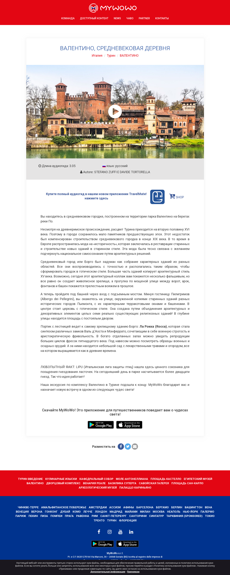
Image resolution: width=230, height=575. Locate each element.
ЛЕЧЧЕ (87, 511)
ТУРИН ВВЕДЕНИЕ (29, 478)
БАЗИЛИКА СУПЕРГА (122, 483)
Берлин (177, 507)
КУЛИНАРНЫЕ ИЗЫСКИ (60, 478)
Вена (209, 507)
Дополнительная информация (108, 571)
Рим (94, 516)
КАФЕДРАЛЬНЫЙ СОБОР (96, 478)
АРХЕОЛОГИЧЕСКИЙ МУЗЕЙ (98, 487)
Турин (110, 55)
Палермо (208, 511)
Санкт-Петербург (113, 516)
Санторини (138, 516)
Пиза (43, 516)
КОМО (76, 511)
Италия (96, 55)
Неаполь (174, 511)
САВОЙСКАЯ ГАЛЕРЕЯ (154, 483)
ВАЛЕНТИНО (129, 55)
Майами (131, 511)
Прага (69, 516)
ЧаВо (129, 17)
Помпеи (56, 516)
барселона (145, 507)
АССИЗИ (115, 507)
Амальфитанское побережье (63, 507)
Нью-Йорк (191, 511)
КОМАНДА (68, 17)
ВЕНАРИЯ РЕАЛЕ (94, 483)
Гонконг (50, 511)
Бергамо (162, 507)
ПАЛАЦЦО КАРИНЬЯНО (135, 487)
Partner (144, 17)
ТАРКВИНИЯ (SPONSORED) (185, 516)
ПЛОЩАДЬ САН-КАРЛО (188, 483)
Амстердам (97, 507)
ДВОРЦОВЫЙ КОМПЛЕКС (63, 483)
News (117, 17)
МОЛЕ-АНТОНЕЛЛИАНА (132, 478)
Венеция (21, 511)
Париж (20, 516)
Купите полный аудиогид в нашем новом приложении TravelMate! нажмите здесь (105, 197)
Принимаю (133, 571)
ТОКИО (210, 516)
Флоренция (128, 520)
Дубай (65, 511)
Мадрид (115, 511)
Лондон (101, 511)
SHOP (177, 196)
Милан (145, 511)
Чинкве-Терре (27, 507)
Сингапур (157, 516)
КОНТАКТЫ (162, 17)
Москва (159, 511)
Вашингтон (194, 507)
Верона (36, 511)
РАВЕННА (82, 516)
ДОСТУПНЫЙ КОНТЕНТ (94, 17)
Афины (128, 507)
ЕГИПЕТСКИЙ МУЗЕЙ (198, 478)
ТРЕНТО (99, 520)
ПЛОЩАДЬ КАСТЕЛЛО (166, 478)
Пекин (32, 516)
